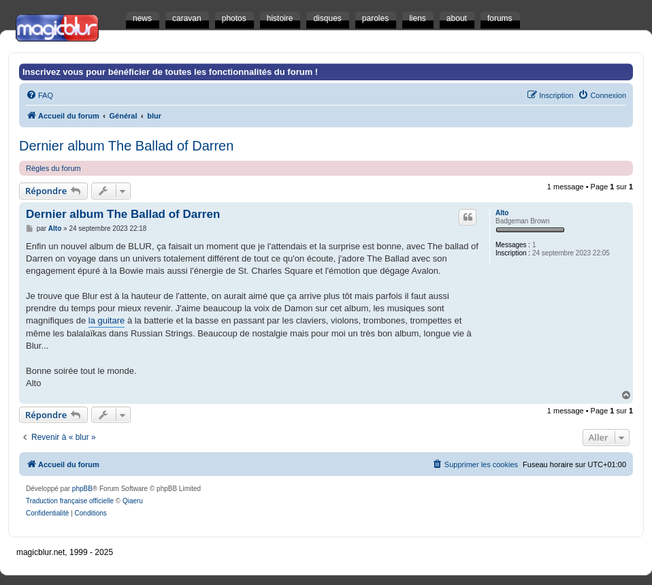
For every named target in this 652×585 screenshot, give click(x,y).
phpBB (82, 488)
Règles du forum (53, 168)
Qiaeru (133, 501)
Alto (501, 213)
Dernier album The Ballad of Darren (126, 145)
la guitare (106, 320)
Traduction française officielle (70, 501)
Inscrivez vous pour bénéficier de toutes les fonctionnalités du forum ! (170, 72)
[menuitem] (39, 95)
